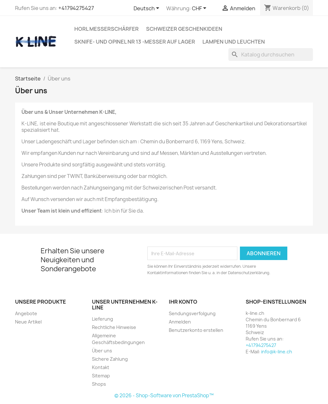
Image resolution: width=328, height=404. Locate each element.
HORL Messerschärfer (106, 28)
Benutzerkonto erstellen (196, 330)
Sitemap (101, 376)
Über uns (102, 351)
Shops (99, 384)
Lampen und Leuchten (233, 41)
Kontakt (100, 367)
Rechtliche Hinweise (114, 327)
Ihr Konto (183, 301)
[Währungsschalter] (200, 9)
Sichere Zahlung (110, 359)
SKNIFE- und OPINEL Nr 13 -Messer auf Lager (134, 41)
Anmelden (180, 322)
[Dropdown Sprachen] (147, 9)
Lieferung (102, 319)
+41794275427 (76, 8)
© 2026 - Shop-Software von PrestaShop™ (164, 395)
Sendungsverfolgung (192, 313)
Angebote (26, 313)
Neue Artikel (28, 322)
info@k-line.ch (276, 352)
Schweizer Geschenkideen (184, 28)
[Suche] (270, 54)
